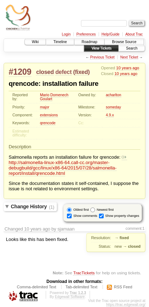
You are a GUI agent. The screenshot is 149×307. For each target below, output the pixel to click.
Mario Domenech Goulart (54, 97)
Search (131, 48)
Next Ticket (129, 57)
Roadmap (89, 42)
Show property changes (122, 216)
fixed (81, 72)
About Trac (134, 34)
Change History (32, 207)
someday (113, 107)
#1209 (20, 71)
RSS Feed (123, 287)
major (44, 107)
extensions (49, 115)
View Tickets (101, 48)
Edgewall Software (70, 297)
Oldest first (81, 209)
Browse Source (124, 42)
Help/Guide (110, 34)
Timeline (60, 42)
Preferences (86, 34)
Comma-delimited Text (36, 287)
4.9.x (110, 115)
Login (66, 34)
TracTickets (84, 272)
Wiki (35, 42)
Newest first (105, 209)
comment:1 (135, 228)
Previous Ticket (102, 57)
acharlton (113, 95)
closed (45, 72)
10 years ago (127, 68)
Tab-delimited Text (81, 287)
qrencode (47, 123)
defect (63, 72)
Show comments (85, 216)
